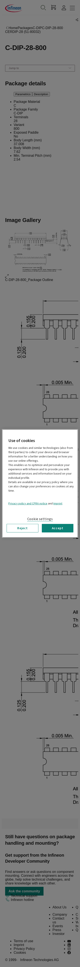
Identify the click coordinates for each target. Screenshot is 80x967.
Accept (57, 528)
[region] (40, 483)
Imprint (57, 503)
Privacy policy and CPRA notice (27, 503)
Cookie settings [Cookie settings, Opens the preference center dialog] (40, 519)
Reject (22, 528)
